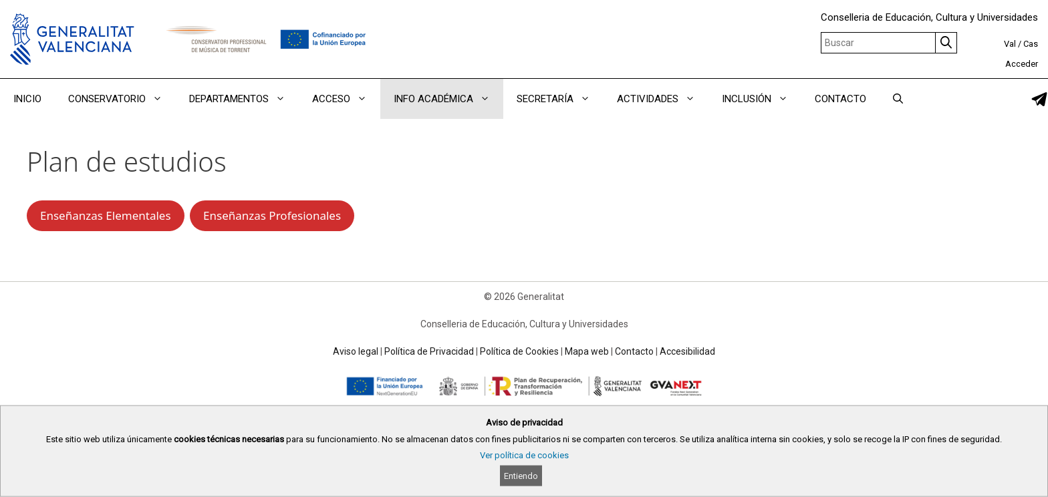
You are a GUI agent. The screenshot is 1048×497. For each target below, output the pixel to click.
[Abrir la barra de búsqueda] (898, 99)
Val (1010, 44)
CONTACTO (840, 99)
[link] (1039, 99)
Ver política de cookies (524, 455)
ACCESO (346, 99)
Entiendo (521, 476)
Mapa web (587, 351)
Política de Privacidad (429, 351)
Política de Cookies (519, 351)
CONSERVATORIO (122, 99)
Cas (1030, 44)
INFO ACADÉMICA (448, 99)
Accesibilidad (687, 351)
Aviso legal (355, 351)
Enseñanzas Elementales (105, 215)
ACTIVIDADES (662, 99)
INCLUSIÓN (761, 99)
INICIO (27, 99)
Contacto (634, 351)
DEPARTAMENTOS (244, 99)
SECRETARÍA (560, 99)
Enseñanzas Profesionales (272, 215)
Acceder (1021, 64)
